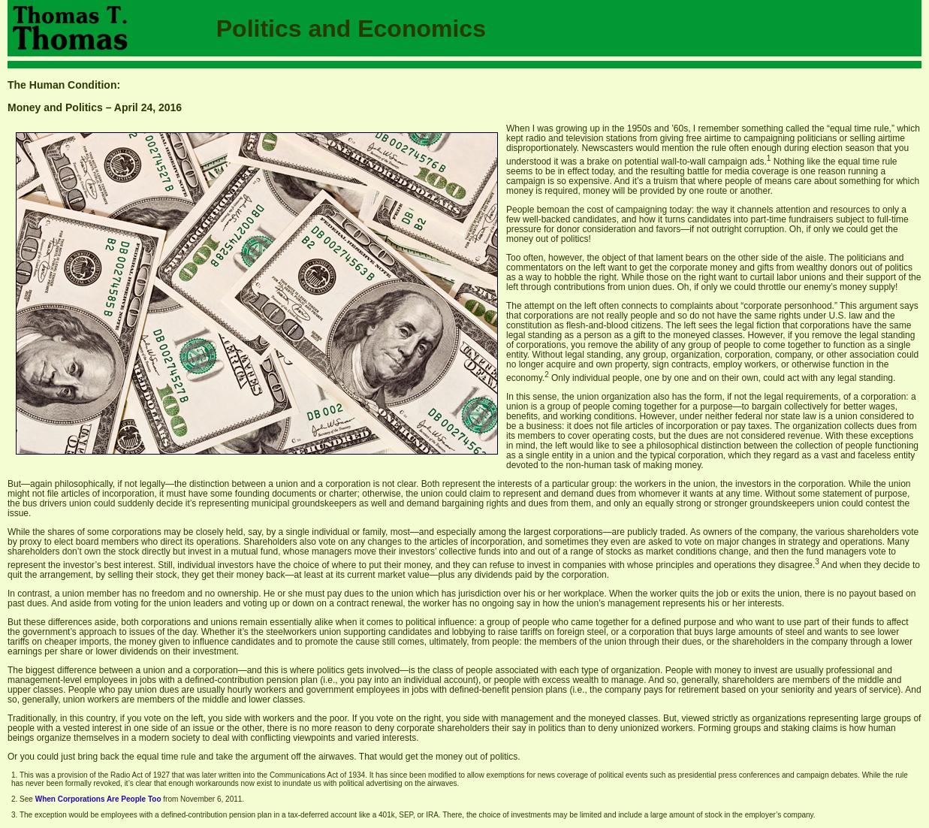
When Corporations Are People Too (98, 799)
